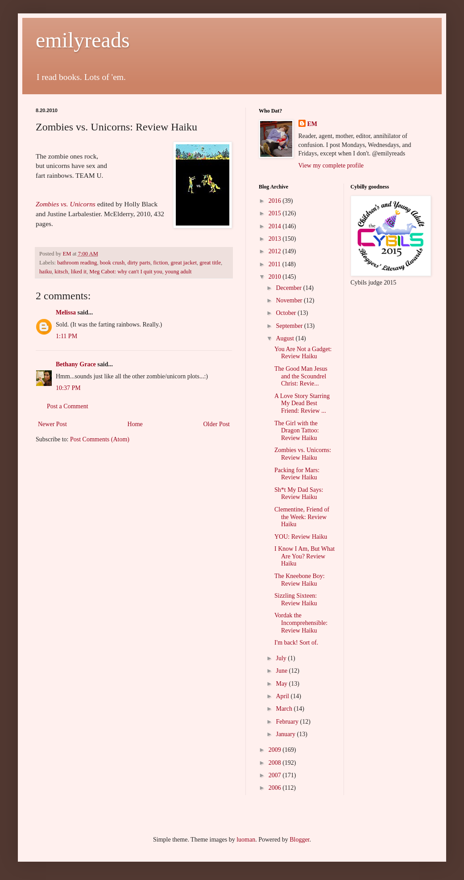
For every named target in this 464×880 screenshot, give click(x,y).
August (285, 338)
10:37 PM (68, 388)
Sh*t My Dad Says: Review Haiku (298, 493)
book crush (112, 263)
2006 (276, 787)
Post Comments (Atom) (99, 439)
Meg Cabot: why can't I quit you (125, 271)
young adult (178, 271)
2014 (276, 226)
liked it (79, 271)
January (286, 734)
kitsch (61, 271)
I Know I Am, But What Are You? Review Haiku (304, 556)
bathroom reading (77, 263)
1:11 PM (66, 336)
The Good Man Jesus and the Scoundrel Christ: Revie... (300, 376)
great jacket (184, 263)
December (289, 288)
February (288, 721)
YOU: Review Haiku (300, 536)
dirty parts (139, 263)
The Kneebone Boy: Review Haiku (299, 580)
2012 (276, 251)
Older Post (216, 424)
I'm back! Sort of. (296, 642)
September (290, 326)
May (282, 683)
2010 (276, 276)
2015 (276, 213)
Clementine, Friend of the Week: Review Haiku (301, 517)
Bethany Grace (76, 364)
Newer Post (52, 424)
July (282, 658)
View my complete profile (331, 165)
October (287, 313)
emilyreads (83, 40)
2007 (276, 775)
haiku (45, 271)
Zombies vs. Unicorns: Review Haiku (302, 454)
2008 (276, 762)
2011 (275, 264)
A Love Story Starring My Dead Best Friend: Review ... (302, 404)
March (285, 708)
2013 (276, 238)
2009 (276, 749)
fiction (160, 263)
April (283, 696)
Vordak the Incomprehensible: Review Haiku (300, 623)
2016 (276, 200)
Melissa (66, 312)
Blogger (299, 839)
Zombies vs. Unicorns (65, 204)
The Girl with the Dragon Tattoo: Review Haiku (296, 431)
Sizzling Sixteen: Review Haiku (295, 599)
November (290, 300)
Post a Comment (67, 406)
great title (210, 263)
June (282, 670)
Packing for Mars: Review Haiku (296, 474)
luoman (245, 839)
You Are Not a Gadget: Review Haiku (302, 353)
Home (135, 424)
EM (312, 124)
